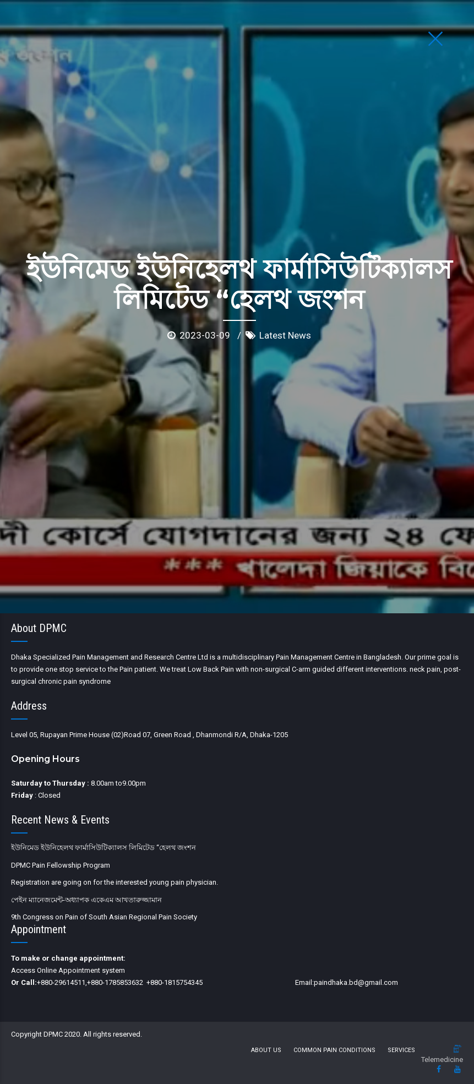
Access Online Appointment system (68, 970)
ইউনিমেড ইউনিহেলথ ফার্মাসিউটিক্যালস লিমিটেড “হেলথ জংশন (103, 847)
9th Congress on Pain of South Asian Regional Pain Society (104, 917)
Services (401, 1050)
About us (266, 1050)
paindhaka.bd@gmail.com (356, 982)
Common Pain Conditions (334, 1050)
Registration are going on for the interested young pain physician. (114, 882)
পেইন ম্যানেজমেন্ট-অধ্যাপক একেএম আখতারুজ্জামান (86, 900)
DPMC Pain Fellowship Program (60, 865)
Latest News (285, 244)
